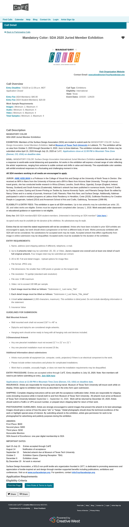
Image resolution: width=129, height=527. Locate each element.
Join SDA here (48, 376)
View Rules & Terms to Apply (39, 485)
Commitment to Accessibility (20, 508)
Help (28, 20)
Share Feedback (39, 508)
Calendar (19, 20)
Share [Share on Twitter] (12, 494)
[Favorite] (123, 37)
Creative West (29, 505)
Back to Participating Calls (17, 32)
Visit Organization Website (112, 72)
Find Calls (7, 20)
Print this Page (14, 485)
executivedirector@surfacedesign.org (106, 75)
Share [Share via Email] (24, 494)
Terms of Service (82, 510)
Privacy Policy (95, 510)
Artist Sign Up (68, 20)
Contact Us (45, 20)
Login (56, 20)
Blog (35, 20)
